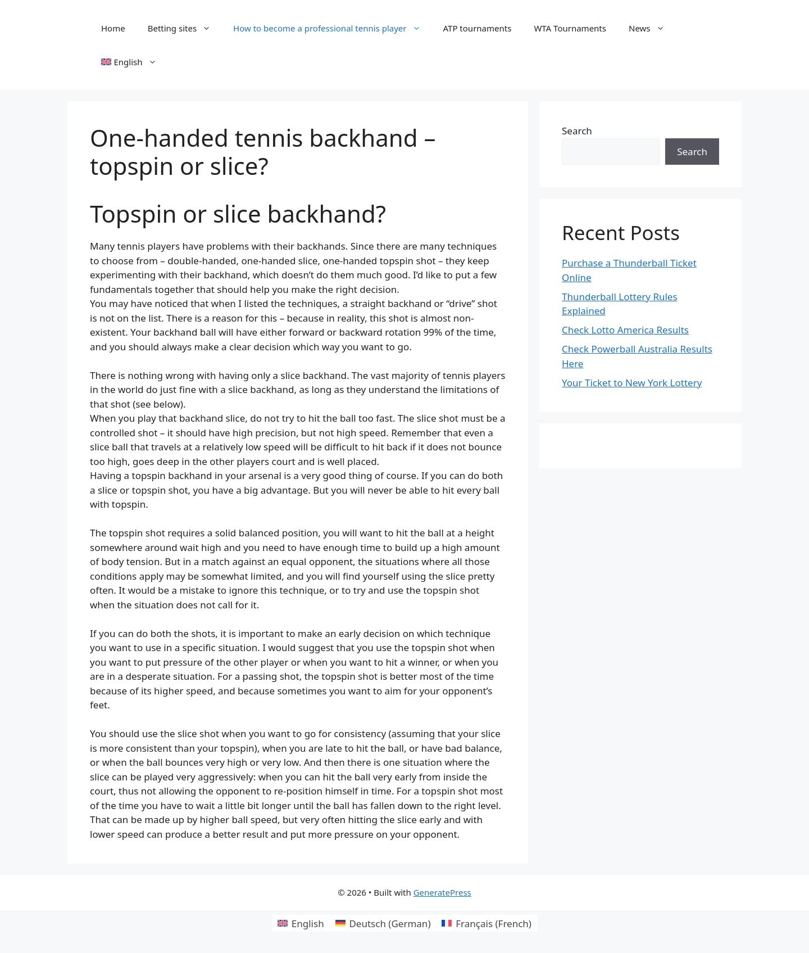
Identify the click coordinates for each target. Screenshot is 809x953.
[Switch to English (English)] (301, 923)
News (652, 28)
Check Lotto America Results (625, 329)
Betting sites (185, 28)
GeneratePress (442, 892)
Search (577, 130)
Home (113, 28)
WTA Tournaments (570, 28)
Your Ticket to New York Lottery (632, 382)
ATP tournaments (477, 28)
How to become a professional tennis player (332, 28)
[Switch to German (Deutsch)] (383, 923)
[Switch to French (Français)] (486, 923)
